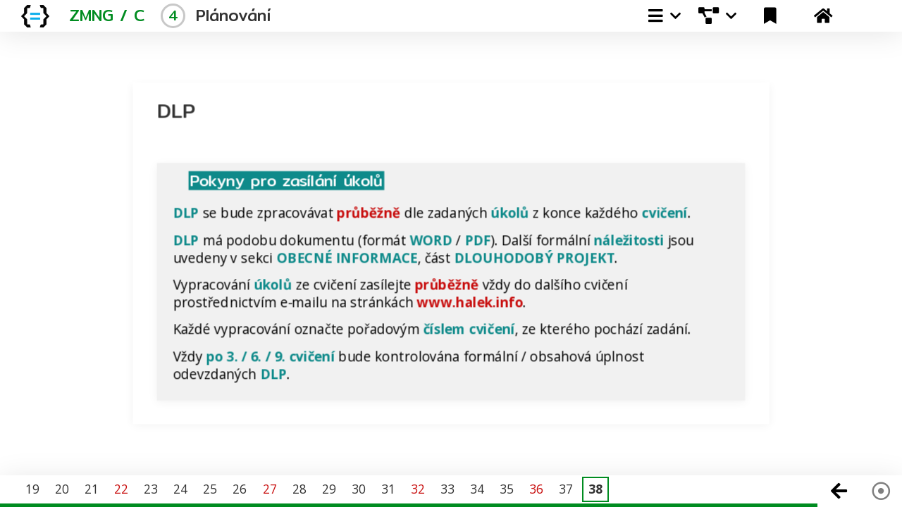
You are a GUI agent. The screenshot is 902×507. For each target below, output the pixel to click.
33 (447, 488)
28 (299, 488)
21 (92, 488)
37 (566, 488)
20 (62, 488)
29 (329, 488)
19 (32, 488)
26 (240, 488)
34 (477, 488)
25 (210, 488)
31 (388, 488)
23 (151, 488)
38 (595, 488)
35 (507, 488)
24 (180, 488)
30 (359, 488)
